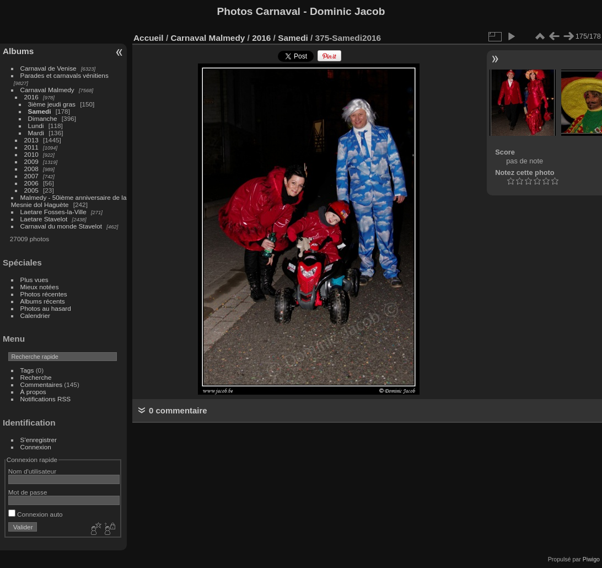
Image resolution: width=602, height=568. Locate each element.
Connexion (35, 446)
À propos (33, 391)
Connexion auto (35, 514)
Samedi (39, 111)
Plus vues (34, 279)
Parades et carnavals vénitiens (64, 75)
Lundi (36, 125)
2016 (31, 96)
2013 (31, 140)
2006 (31, 183)
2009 (31, 161)
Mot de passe (27, 492)
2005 (31, 190)
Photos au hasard (45, 308)
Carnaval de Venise (48, 68)
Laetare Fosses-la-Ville (53, 211)
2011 (31, 147)
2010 (31, 154)
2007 (31, 175)
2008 (31, 168)
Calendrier (35, 315)
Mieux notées (39, 286)
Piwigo (591, 559)
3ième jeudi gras (52, 104)
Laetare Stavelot (44, 218)
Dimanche (42, 118)
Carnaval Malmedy (47, 89)
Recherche (36, 377)
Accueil (148, 38)
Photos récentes (43, 294)
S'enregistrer (38, 439)
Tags (27, 370)
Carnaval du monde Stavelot (61, 226)
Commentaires (41, 384)
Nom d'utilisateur (32, 471)
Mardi (36, 132)
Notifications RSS (45, 398)
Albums (18, 51)
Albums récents (42, 301)
